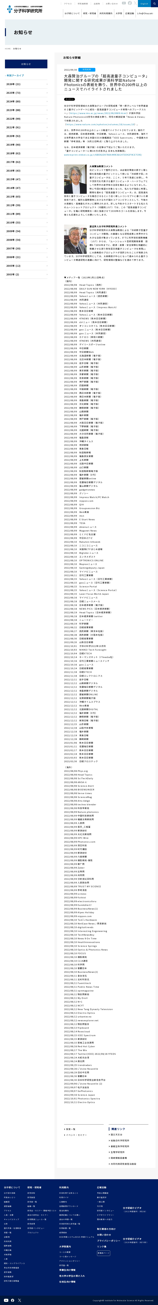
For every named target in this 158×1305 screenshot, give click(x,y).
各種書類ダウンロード (68, 1206)
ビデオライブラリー (105, 1215)
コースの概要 (65, 1252)
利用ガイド (64, 1197)
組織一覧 (31, 1206)
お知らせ (26, 64)
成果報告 (63, 1232)
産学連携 (8, 1272)
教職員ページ (103, 1253)
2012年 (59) (13, 205)
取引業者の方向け (106, 1228)
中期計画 (8, 1250)
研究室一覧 (64, 1265)
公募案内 (63, 1201)
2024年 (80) (13, 101)
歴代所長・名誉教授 (12, 1228)
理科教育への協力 (104, 1219)
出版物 (97, 3)
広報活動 (129, 13)
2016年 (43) (13, 170)
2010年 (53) (13, 222)
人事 (6, 1259)
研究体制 (31, 1193)
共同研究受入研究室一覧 (69, 1223)
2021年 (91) (13, 127)
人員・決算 (9, 1215)
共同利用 (8, 1241)
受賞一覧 (69, 1129)
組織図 (7, 1201)
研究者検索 (83, 3)
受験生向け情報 (67, 1269)
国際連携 (8, 1245)
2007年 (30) (13, 248)
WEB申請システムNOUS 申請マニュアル (76, 1237)
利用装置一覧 (65, 1228)
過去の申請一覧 (66, 1219)
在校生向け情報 (67, 1281)
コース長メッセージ (67, 1256)
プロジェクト (33, 1232)
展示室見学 (102, 1197)
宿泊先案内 (64, 1210)
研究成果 (31, 1223)
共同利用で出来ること (68, 1193)
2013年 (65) (13, 196)
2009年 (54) (13, 231)
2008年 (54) (13, 239)
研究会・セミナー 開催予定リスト (42, 1210)
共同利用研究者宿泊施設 (122, 1163)
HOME (8, 48)
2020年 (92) (13, 136)
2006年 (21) (13, 257)
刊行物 (100, 1206)
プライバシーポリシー (108, 1240)
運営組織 (8, 1206)
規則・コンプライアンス (14, 1263)
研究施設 (31, 1197)
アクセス (68, 3)
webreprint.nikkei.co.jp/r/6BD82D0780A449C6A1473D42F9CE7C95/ (103, 154)
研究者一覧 (32, 1201)
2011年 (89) (13, 214)
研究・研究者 (89, 13)
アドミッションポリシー (69, 1261)
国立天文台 (115, 1134)
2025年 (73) (13, 92)
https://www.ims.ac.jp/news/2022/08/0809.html (98, 113)
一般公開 (101, 1201)
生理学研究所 (117, 1152)
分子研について (72, 13)
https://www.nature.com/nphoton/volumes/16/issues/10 (100, 124)
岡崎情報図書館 (118, 1157)
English (144, 3)
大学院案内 (65, 1246)
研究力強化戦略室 (11, 1281)
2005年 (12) (13, 265)
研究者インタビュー (36, 1228)
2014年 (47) (13, 188)
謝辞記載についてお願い (69, 1215)
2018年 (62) (13, 153)
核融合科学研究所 (119, 1140)
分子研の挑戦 (9, 1193)
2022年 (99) (13, 118)
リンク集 (101, 1246)
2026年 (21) (13, 84)
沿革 (6, 1223)
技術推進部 (9, 1276)
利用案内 (64, 1187)
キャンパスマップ (11, 1219)
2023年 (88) (13, 110)
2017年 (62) (13, 162)
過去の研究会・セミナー (38, 1215)
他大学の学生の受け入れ (72, 1275)
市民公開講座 (102, 1193)
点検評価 (8, 1254)
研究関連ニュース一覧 (36, 1219)
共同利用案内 (106, 13)
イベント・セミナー (75, 1134)
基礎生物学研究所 (119, 1146)
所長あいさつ (9, 1197)
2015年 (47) (13, 179)
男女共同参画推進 (11, 1267)
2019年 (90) (13, 144)
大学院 (119, 13)
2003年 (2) (12, 274)
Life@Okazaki (145, 13)
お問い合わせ (112, 3)
